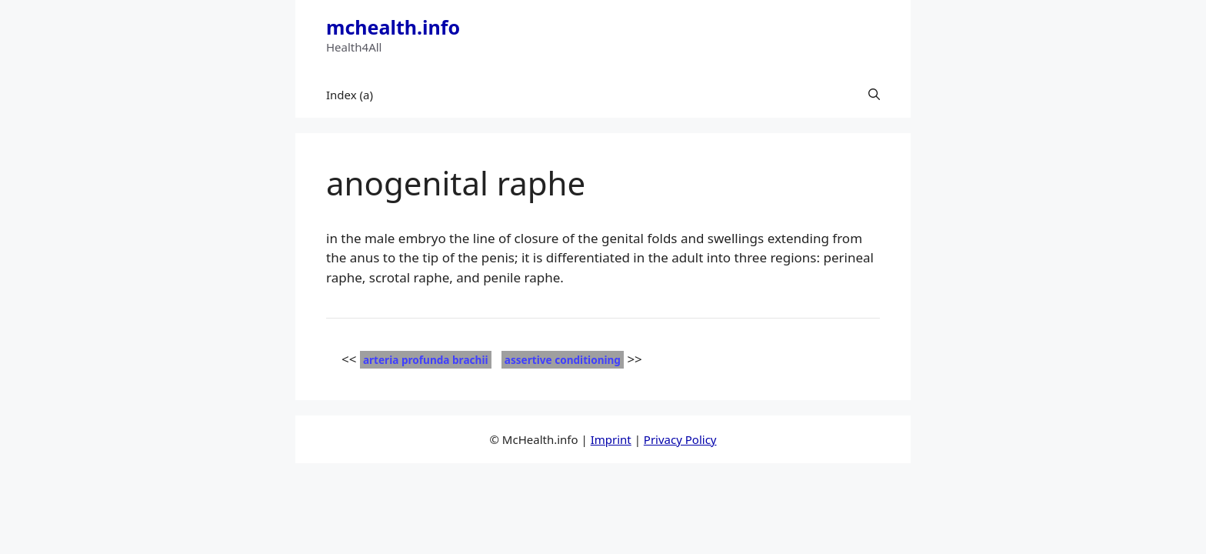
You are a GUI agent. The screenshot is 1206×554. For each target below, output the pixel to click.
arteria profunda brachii (425, 359)
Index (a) (349, 94)
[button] (874, 95)
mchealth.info (393, 27)
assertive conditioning (563, 359)
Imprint (611, 439)
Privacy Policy (680, 439)
